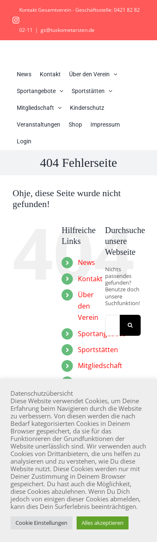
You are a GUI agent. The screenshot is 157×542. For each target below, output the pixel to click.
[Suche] (130, 325)
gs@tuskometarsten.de (68, 30)
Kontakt (90, 278)
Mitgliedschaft (100, 365)
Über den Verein (88, 306)
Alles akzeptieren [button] (103, 522)
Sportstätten (98, 349)
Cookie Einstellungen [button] (41, 522)
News (86, 262)
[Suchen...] (112, 325)
